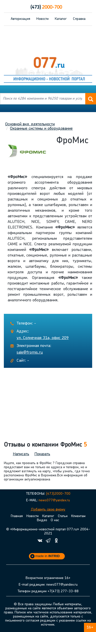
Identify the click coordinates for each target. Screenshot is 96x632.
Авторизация (20, 19)
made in (47, 556)
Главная (17, 516)
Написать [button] (21, 454)
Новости (42, 19)
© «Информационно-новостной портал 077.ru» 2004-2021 (48, 531)
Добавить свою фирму (48, 510)
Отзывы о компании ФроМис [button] (45, 445)
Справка (79, 19)
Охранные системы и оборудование (41, 129)
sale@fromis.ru (30, 353)
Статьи (63, 516)
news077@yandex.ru (54, 500)
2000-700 (46, 7)
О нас (55, 520)
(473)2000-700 (58, 494)
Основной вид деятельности (30, 124)
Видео (42, 520)
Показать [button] (42, 454)
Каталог (61, 19)
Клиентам (78, 516)
